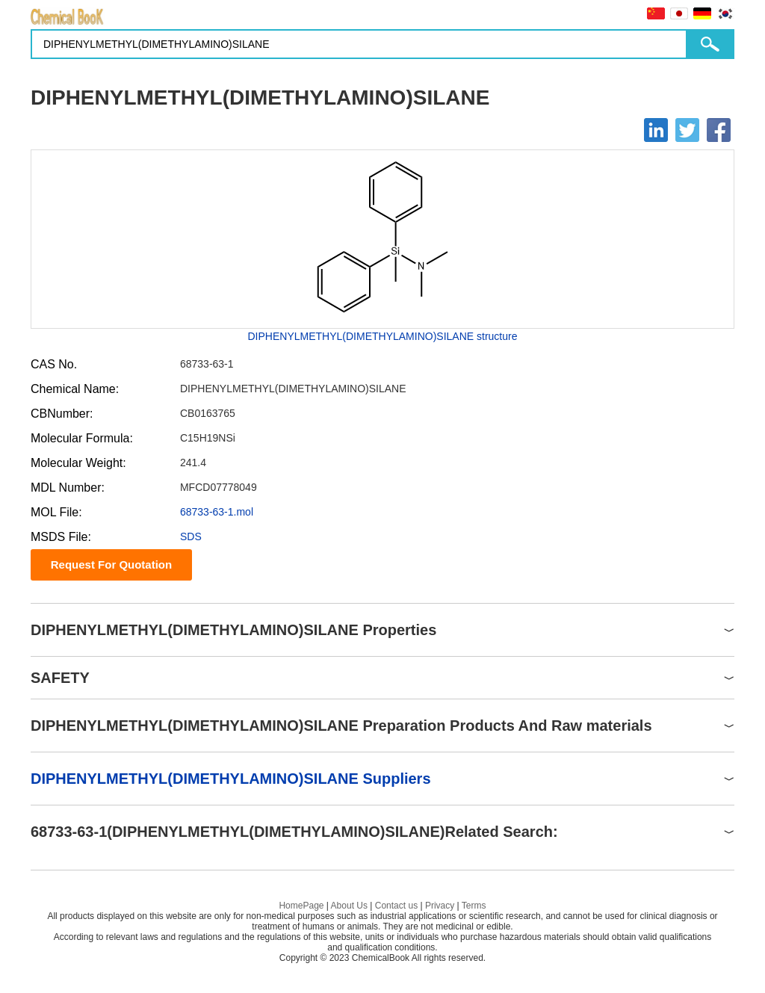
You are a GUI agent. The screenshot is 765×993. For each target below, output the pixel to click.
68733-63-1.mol (216, 512)
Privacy (439, 905)
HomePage (301, 905)
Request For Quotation (112, 564)
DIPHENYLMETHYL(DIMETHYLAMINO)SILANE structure (383, 336)
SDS (191, 536)
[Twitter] (687, 130)
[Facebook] (719, 130)
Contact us (396, 905)
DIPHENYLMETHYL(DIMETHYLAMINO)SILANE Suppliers (231, 778)
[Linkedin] (656, 130)
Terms (474, 905)
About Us (349, 905)
